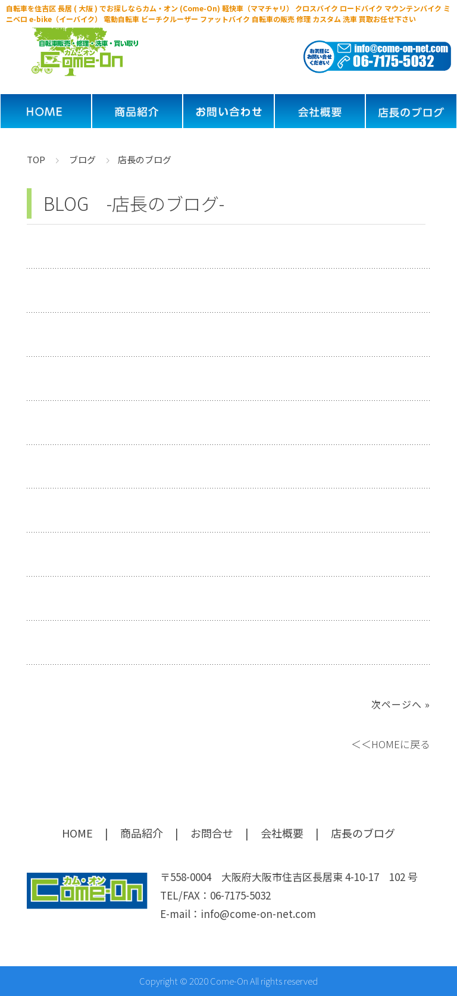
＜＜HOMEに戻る (390, 743)
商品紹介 (141, 833)
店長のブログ (363, 833)
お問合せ (211, 833)
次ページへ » (400, 704)
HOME (77, 833)
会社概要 (282, 833)
